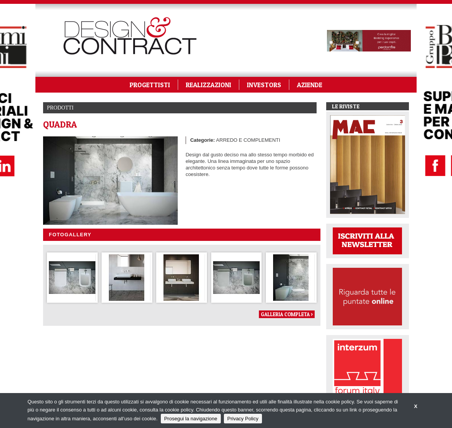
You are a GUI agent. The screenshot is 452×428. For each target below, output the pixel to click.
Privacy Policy (243, 418)
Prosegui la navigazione (190, 418)
